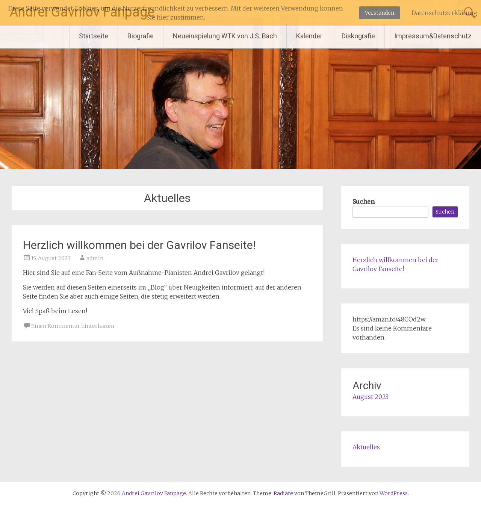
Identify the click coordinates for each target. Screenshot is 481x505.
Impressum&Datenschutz (433, 36)
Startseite (93, 36)
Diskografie (358, 36)
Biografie (140, 36)
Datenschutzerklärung (444, 13)
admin (94, 258)
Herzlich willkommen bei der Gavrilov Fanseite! (139, 245)
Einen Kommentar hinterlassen (72, 326)
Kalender (309, 36)
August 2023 (370, 396)
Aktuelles (366, 447)
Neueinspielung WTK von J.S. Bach (225, 36)
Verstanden (379, 12)
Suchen (363, 201)
